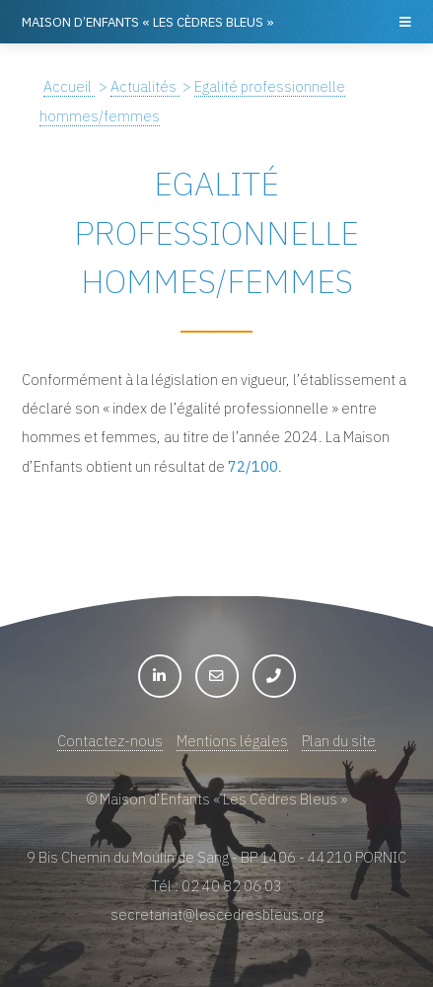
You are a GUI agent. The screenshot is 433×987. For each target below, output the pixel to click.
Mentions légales (232, 740)
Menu (404, 21)
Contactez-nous (110, 740)
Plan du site (339, 740)
